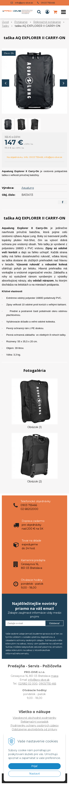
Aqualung (28, 188)
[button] (39, 12)
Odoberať (54, 623)
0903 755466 (48, 2)
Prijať (34, 766)
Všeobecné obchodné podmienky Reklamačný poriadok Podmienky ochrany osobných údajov (34, 721)
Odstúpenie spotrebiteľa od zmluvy (34, 729)
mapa (54, 676)
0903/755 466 (47, 683)
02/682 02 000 (28, 683)
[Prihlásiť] (47, 12)
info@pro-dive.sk (24, 2)
